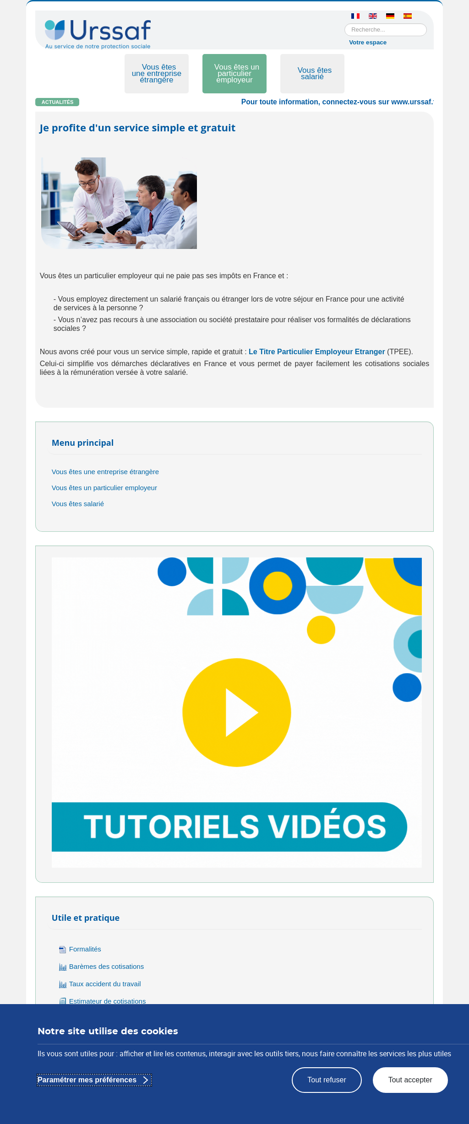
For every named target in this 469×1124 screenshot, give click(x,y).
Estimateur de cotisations (102, 1001)
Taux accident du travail (100, 984)
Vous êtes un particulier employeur (236, 73)
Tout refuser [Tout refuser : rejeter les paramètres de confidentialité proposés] (326, 1080)
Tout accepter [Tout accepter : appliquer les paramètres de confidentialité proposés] (410, 1080)
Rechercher (344, 23)
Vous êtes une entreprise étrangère (157, 73)
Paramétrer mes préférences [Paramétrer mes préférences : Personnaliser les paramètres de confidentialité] (87, 1080)
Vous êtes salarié (315, 73)
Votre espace (368, 42)
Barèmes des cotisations (101, 966)
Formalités (80, 949)
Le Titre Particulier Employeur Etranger (317, 352)
